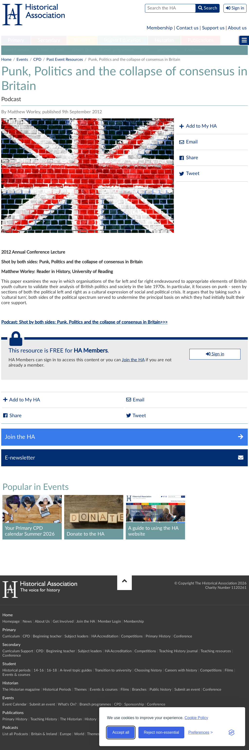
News (27, 621)
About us (237, 28)
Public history (160, 689)
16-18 (52, 670)
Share (188, 157)
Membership (160, 28)
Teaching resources (216, 651)
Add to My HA (198, 126)
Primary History (158, 636)
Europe (65, 734)
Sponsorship (167, 50)
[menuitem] (16, 40)
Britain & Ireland (44, 734)
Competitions (132, 636)
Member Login (109, 621)
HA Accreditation (104, 636)
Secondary (49, 40)
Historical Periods (57, 689)
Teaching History (43, 719)
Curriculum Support (17, 651)
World (79, 734)
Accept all (120, 732)
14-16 (39, 670)
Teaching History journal (178, 651)
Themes (80, 689)
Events (22, 60)
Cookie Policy (196, 718)
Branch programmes (116, 50)
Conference (195, 50)
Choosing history (148, 670)
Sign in (215, 354)
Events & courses (16, 675)
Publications (201, 40)
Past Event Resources (64, 60)
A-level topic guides (76, 670)
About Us (42, 621)
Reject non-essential (161, 732)
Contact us (187, 28)
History (91, 719)
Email (188, 142)
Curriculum (11, 636)
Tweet (189, 173)
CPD (145, 50)
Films (229, 670)
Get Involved (63, 621)
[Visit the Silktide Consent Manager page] (231, 732)
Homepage (11, 621)
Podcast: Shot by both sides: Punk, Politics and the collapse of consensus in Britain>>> (84, 322)
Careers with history (181, 670)
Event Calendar (17, 50)
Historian (164, 40)
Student (82, 40)
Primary (16, 40)
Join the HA (133, 360)
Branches (139, 689)
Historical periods (16, 670)
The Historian (71, 719)
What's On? (82, 50)
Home (6, 60)
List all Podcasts (15, 734)
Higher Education (122, 40)
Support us (213, 28)
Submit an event (51, 50)
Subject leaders (76, 636)
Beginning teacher (47, 636)
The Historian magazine (21, 689)
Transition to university (113, 670)
